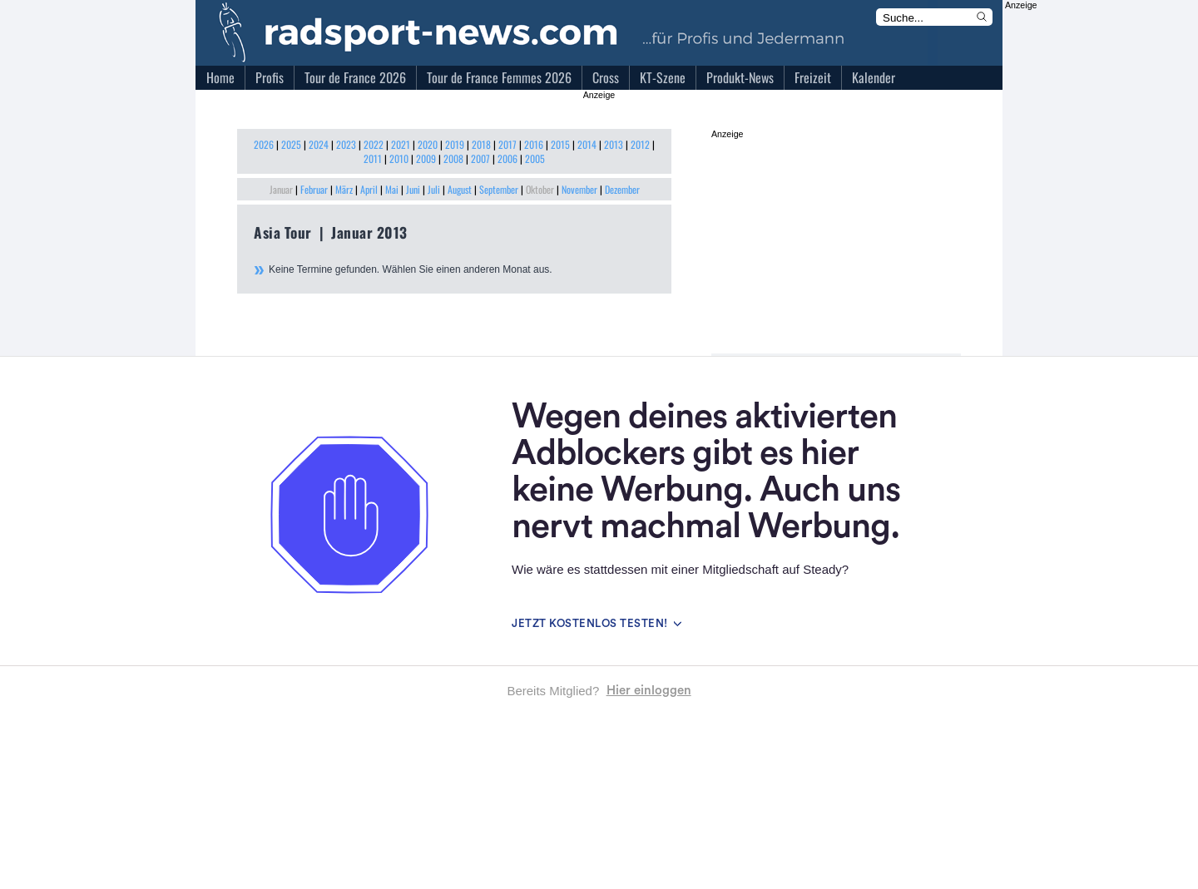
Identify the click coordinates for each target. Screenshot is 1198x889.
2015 (560, 144)
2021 (400, 144)
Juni (413, 189)
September (498, 189)
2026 (264, 144)
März (344, 189)
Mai (392, 189)
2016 (533, 144)
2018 (481, 144)
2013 (613, 144)
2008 (453, 158)
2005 (535, 158)
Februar (314, 189)
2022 (374, 144)
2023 (346, 144)
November (579, 189)
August (460, 189)
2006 (507, 158)
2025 (291, 144)
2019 (454, 144)
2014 (587, 144)
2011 (373, 158)
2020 (428, 144)
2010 (398, 158)
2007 (480, 158)
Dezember (622, 189)
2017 (507, 144)
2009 (426, 158)
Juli (434, 189)
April (369, 189)
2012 (640, 144)
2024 (319, 144)
